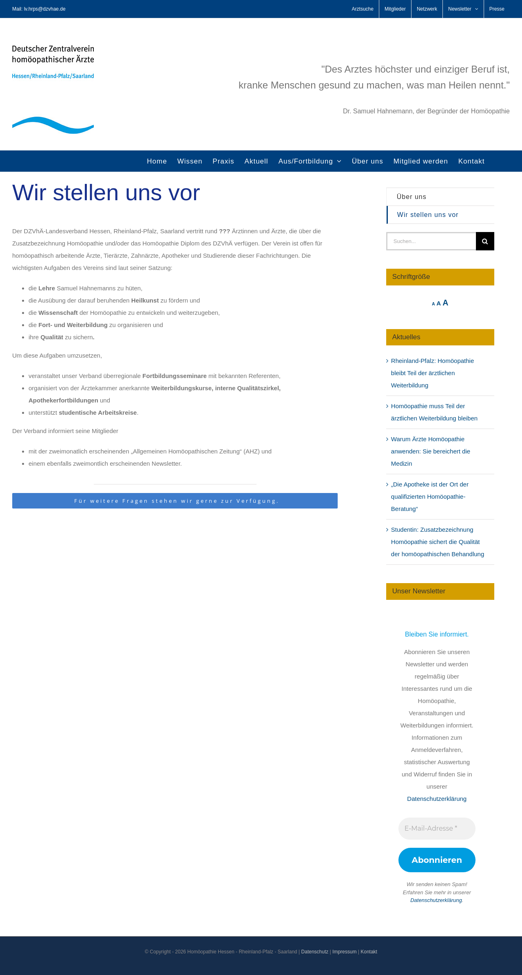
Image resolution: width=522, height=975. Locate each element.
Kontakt (369, 952)
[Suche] (485, 241)
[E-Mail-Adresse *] (437, 829)
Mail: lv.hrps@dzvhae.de (39, 9)
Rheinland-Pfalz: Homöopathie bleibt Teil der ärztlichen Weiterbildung (432, 373)
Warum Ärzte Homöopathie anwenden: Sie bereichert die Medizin (430, 451)
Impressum (344, 952)
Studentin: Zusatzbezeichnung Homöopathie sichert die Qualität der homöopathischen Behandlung (437, 541)
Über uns (412, 196)
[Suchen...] (431, 241)
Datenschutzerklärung (437, 798)
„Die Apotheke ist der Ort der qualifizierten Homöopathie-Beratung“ (430, 496)
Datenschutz (315, 952)
